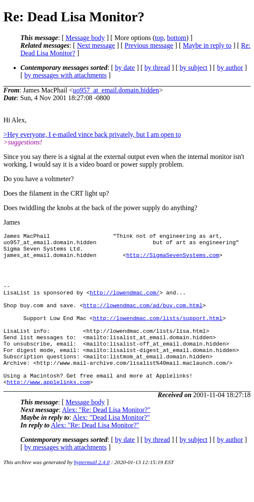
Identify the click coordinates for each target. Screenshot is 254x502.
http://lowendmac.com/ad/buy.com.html (143, 319)
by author (230, 67)
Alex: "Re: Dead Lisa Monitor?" (106, 439)
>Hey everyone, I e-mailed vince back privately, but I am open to (92, 134)
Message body (85, 37)
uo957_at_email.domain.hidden (116, 90)
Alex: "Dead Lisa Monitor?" (111, 446)
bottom (176, 37)
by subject (193, 67)
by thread (157, 67)
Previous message (149, 45)
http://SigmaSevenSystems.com (172, 260)
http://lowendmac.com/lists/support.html (158, 334)
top (159, 37)
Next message (96, 45)
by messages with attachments (65, 75)
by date (125, 67)
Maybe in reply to (207, 45)
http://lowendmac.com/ (125, 304)
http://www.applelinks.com (48, 411)
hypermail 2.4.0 (92, 491)
